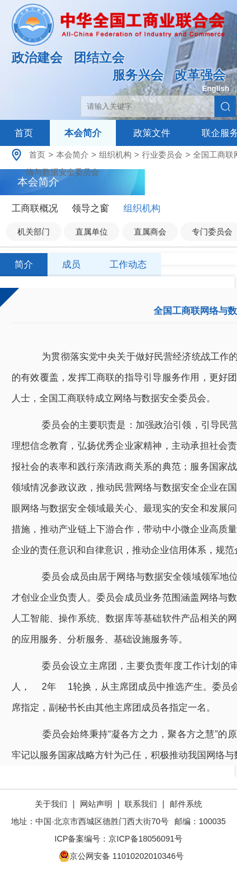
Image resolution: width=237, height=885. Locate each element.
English (215, 88)
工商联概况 (35, 208)
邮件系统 (186, 804)
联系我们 (141, 804)
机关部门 (33, 231)
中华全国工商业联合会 (118, 33)
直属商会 (150, 231)
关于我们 (52, 804)
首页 (23, 133)
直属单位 (91, 231)
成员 (71, 264)
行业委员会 (162, 154)
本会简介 (82, 133)
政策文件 (151, 133)
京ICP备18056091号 (145, 838)
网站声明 (96, 804)
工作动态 (128, 264)
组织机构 (115, 154)
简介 (23, 264)
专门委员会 (212, 231)
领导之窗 (90, 208)
